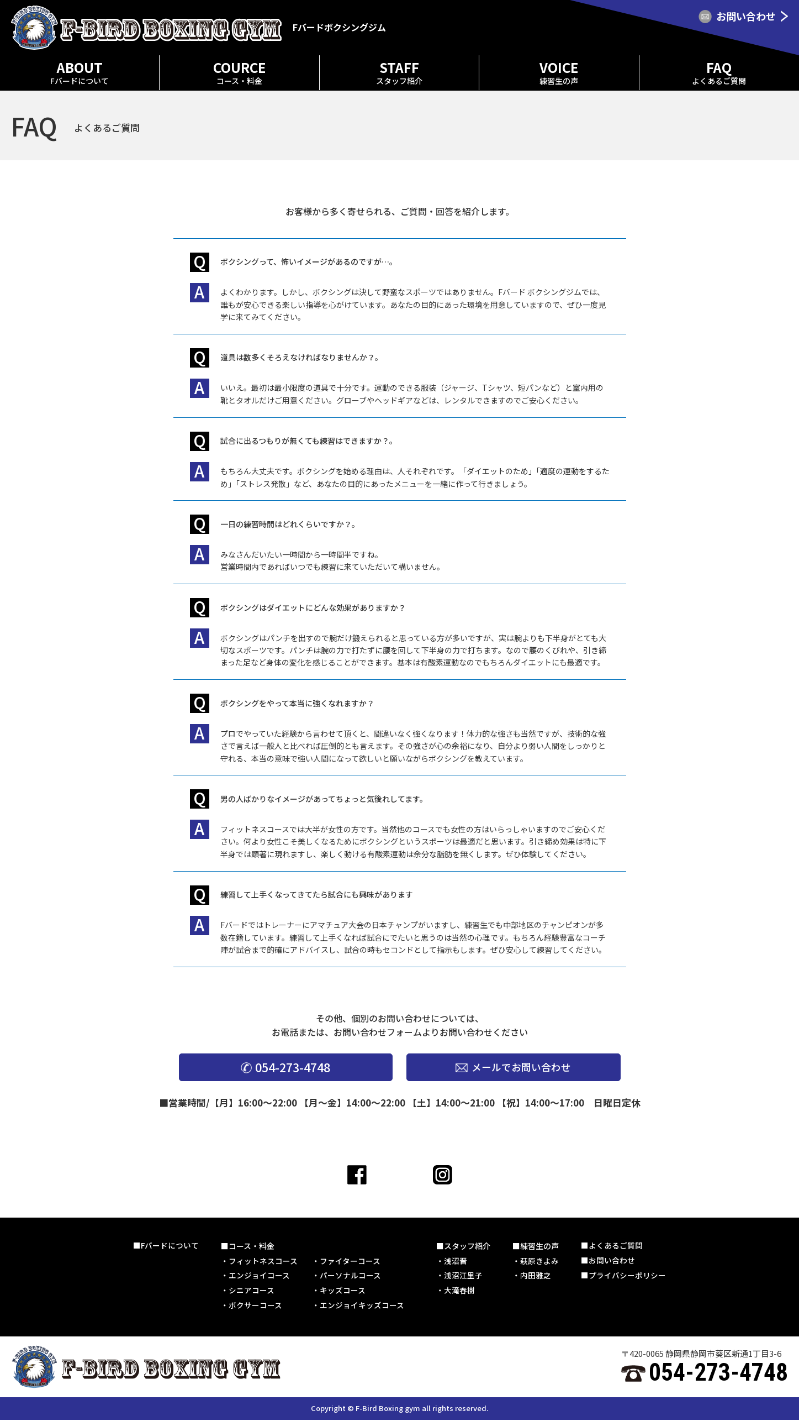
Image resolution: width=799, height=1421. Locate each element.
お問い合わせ (612, 1261)
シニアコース (252, 1291)
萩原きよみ (540, 1261)
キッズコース (343, 1291)
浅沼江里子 (464, 1276)
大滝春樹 (460, 1291)
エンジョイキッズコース (362, 1306)
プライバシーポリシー (627, 1276)
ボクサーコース (256, 1306)
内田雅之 (536, 1276)
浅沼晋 (456, 1261)
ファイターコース (350, 1261)
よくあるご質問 (616, 1245)
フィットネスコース (263, 1261)
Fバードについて (170, 1245)
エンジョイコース (259, 1276)
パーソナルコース (351, 1276)
